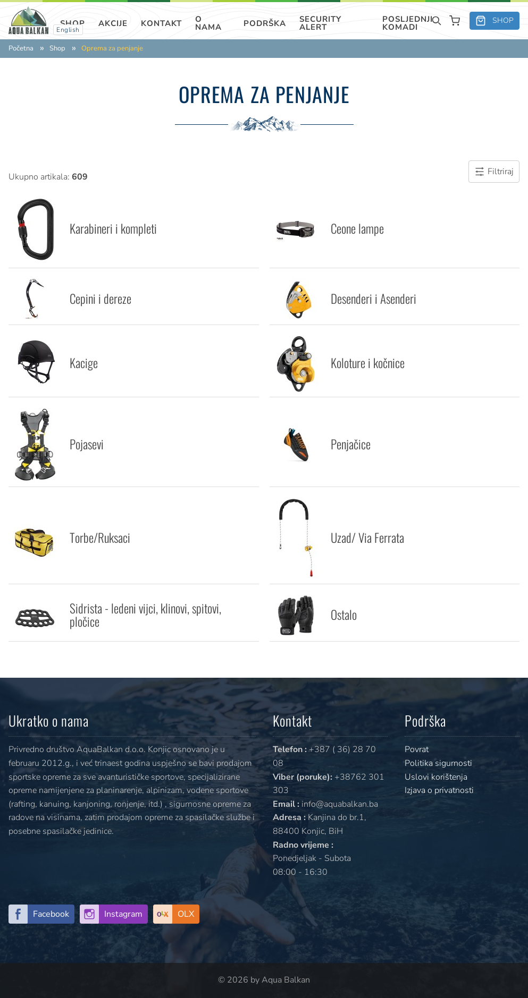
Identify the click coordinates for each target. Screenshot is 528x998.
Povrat (417, 749)
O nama (208, 23)
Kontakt (161, 23)
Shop (72, 23)
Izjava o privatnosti (439, 790)
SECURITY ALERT (320, 23)
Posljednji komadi (407, 23)
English (68, 29)
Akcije (113, 23)
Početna (21, 49)
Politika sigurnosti (438, 763)
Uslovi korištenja (436, 777)
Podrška (265, 23)
